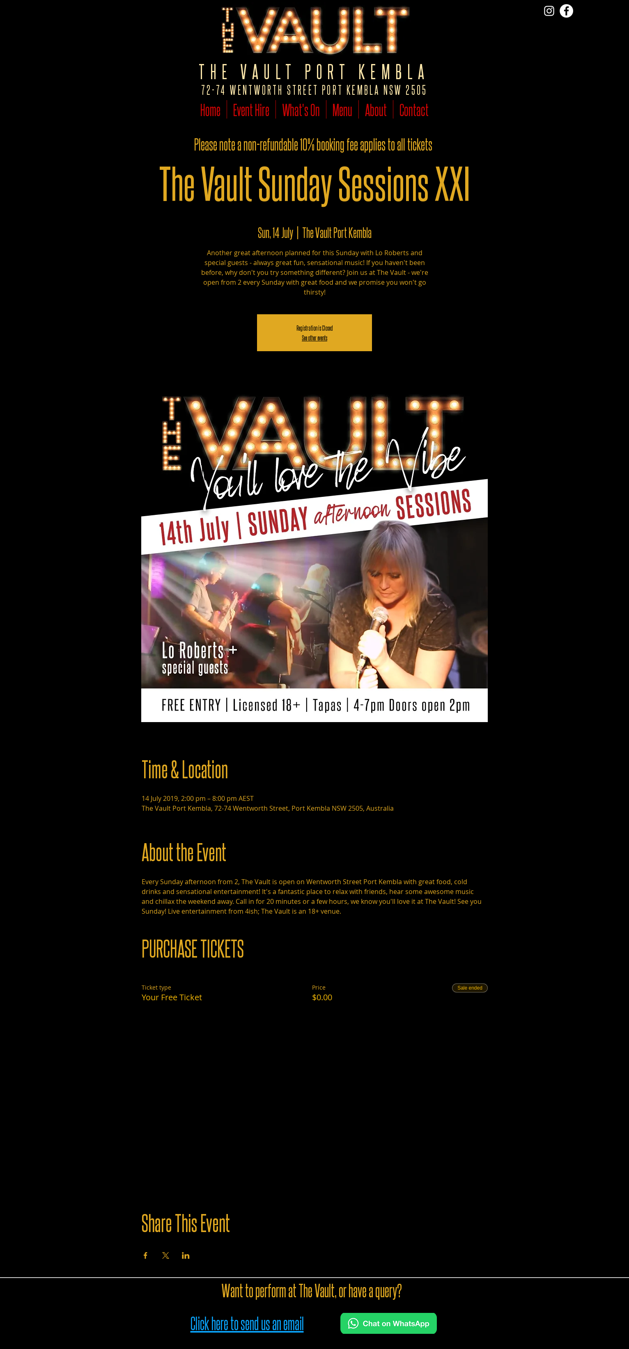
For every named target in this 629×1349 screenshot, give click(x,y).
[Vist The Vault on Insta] (549, 11)
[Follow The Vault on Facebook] (566, 11)
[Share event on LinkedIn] (186, 1255)
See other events (314, 337)
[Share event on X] (166, 1255)
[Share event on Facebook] (145, 1255)
